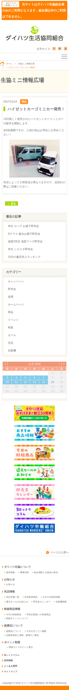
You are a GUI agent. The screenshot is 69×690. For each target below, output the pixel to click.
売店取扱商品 (30, 597)
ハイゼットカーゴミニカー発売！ (36, 109)
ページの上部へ (57, 552)
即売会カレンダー (41, 601)
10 (7, 382)
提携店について (12, 631)
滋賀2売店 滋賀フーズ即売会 (25, 241)
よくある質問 (9, 666)
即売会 (12, 289)
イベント (13, 319)
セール (12, 335)
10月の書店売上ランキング (24, 256)
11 (16, 382)
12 (25, 382)
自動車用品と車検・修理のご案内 (21, 635)
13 (34, 382)
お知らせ (9, 584)
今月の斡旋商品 (12, 614)
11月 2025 (34, 364)
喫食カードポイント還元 (20, 647)
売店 (10, 342)
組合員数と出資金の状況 (45, 572)
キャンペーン (16, 281)
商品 (24, 101)
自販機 (12, 350)
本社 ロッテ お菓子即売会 (23, 226)
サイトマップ (9, 671)
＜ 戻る (11, 203)
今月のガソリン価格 (35, 631)
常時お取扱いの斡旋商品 (38, 614)
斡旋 (10, 327)
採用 (10, 296)
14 (43, 382)
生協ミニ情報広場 (26, 63)
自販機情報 (60, 601)
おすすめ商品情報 (50, 597)
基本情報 (9, 572)
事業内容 (23, 572)
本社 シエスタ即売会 (20, 249)
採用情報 (7, 660)
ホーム (6, 63)
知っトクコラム (10, 655)
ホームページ (16, 304)
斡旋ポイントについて (16, 618)
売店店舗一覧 (11, 597)
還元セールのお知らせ (16, 601)
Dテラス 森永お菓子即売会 (24, 233)
